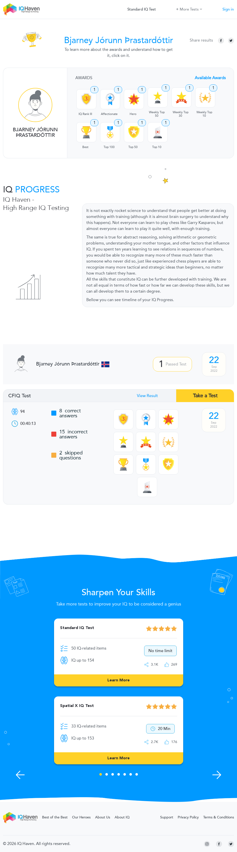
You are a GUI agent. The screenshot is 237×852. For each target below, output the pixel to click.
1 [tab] (100, 775)
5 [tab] (124, 775)
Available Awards (210, 78)
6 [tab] (130, 775)
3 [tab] (112, 775)
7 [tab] (136, 775)
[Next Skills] (217, 774)
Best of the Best (55, 817)
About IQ (122, 817)
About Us (102, 817)
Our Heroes (81, 817)
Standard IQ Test (141, 9)
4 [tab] (118, 775)
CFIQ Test (19, 396)
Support (166, 817)
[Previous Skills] (20, 774)
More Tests (189, 9)
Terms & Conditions (218, 817)
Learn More (118, 680)
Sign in (228, 9)
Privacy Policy (188, 817)
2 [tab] (106, 775)
